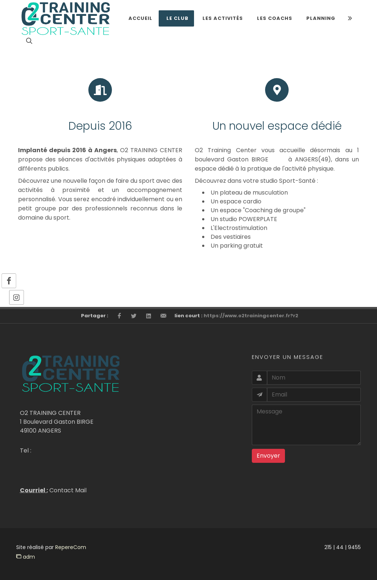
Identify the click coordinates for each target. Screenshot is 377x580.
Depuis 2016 (100, 126)
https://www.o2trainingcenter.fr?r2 (251, 315)
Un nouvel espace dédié (277, 126)
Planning (320, 18)
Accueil (140, 18)
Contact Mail (67, 490)
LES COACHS (274, 18)
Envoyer (268, 455)
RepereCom (70, 547)
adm (25, 556)
